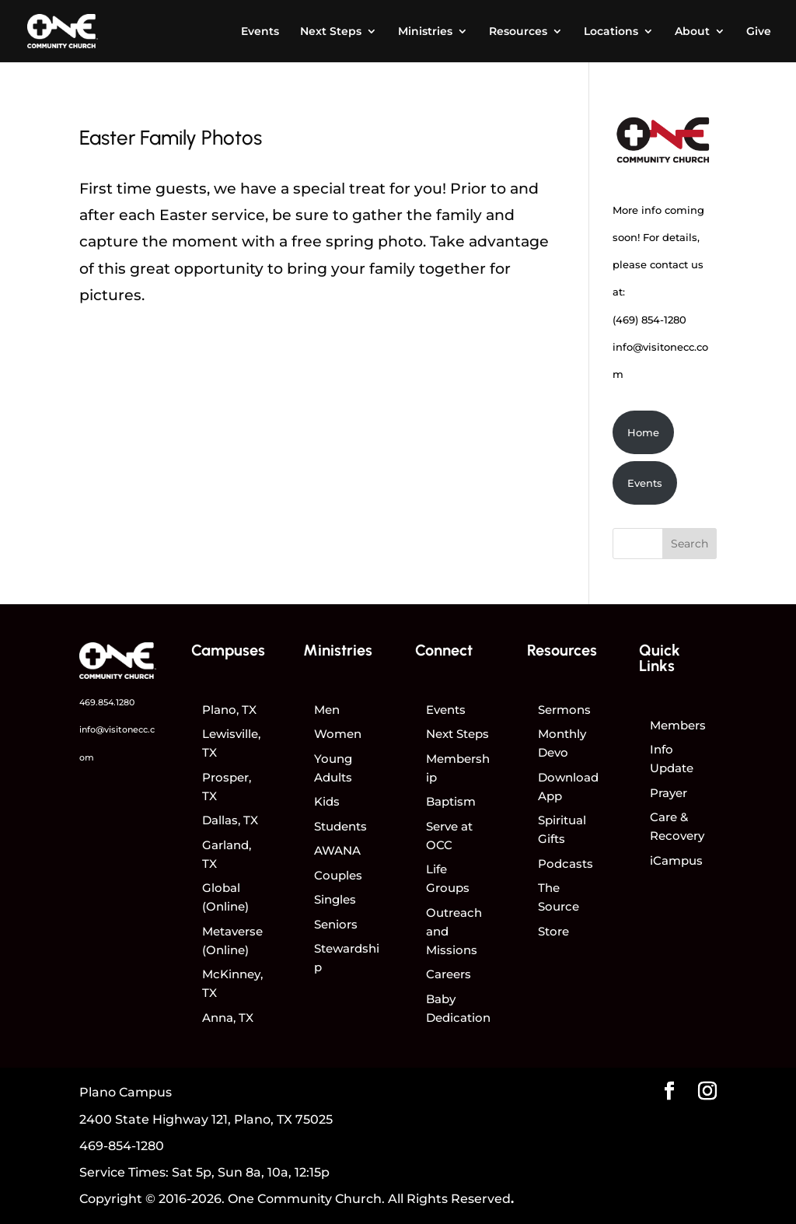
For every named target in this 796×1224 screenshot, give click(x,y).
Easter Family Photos (170, 137)
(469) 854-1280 (649, 319)
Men (327, 709)
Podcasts (565, 863)
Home (643, 432)
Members (678, 725)
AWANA (337, 850)
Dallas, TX (230, 820)
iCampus (676, 860)
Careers (448, 974)
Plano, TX (229, 709)
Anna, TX (227, 1017)
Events (260, 32)
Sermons (564, 709)
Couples (338, 875)
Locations (611, 32)
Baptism (451, 801)
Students (340, 826)
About (692, 32)
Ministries (425, 32)
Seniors (336, 924)
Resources (518, 32)
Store (553, 931)
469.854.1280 (106, 702)
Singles (335, 899)
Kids (327, 801)
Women (337, 733)
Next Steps (330, 32)
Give (758, 32)
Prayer (668, 792)
